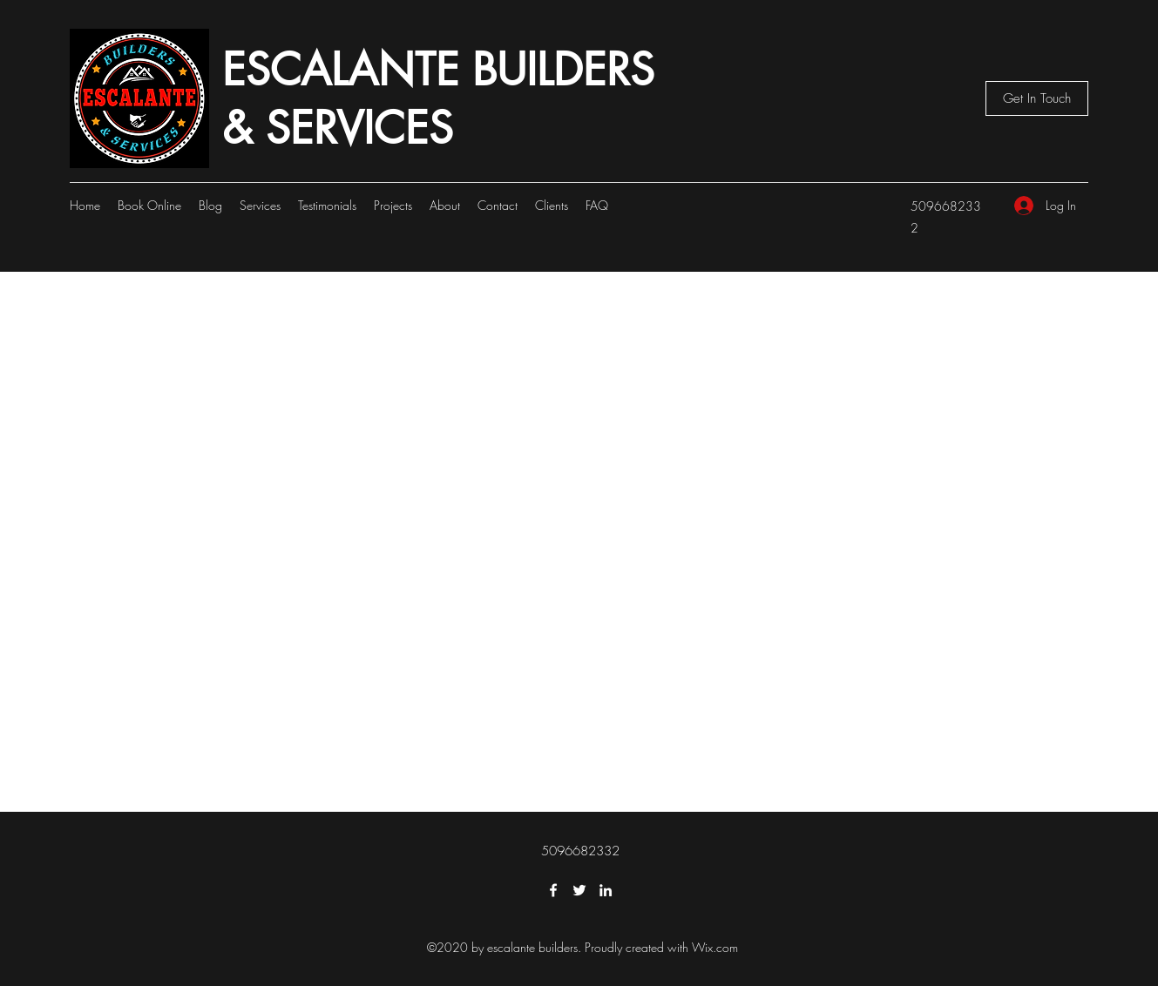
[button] (1036, 98)
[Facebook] (553, 890)
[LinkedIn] (605, 890)
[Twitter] (579, 890)
